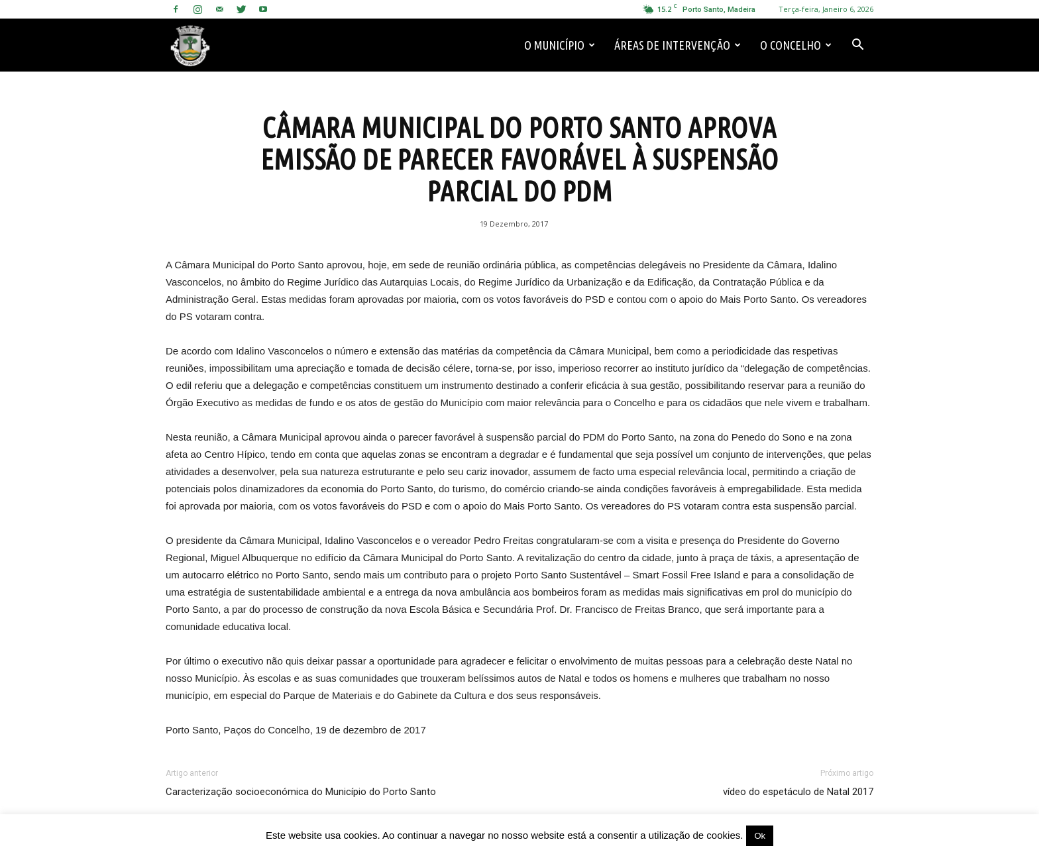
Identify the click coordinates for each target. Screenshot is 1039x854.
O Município (559, 45)
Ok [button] (759, 836)
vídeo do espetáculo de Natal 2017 (798, 792)
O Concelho (796, 45)
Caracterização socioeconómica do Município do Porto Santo (301, 792)
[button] (857, 45)
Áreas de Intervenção (677, 45)
